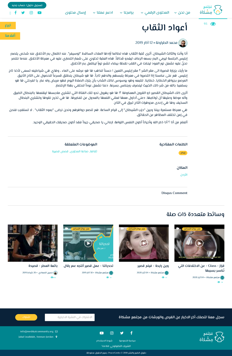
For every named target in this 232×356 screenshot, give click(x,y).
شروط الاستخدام (104, 341)
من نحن (183, 13)
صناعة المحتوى (79, 151)
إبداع (183, 153)
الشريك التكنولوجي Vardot (116, 346)
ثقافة (93, 151)
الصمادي (42, 273)
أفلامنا (10, 36)
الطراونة (162, 43)
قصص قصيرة (60, 151)
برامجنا (128, 13)
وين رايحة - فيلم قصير (153, 266)
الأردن (183, 175)
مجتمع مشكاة (213, 277)
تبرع (8, 25)
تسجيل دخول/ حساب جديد (27, 5)
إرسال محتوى (75, 13)
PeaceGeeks (114, 353)
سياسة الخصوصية (127, 341)
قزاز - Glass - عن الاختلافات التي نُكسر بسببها (201, 268)
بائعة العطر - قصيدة (43, 266)
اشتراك (26, 317)
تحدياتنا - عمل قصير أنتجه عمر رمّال (88, 266)
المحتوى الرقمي (156, 13)
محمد (173, 43)
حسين (50, 273)
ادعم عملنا (104, 13)
